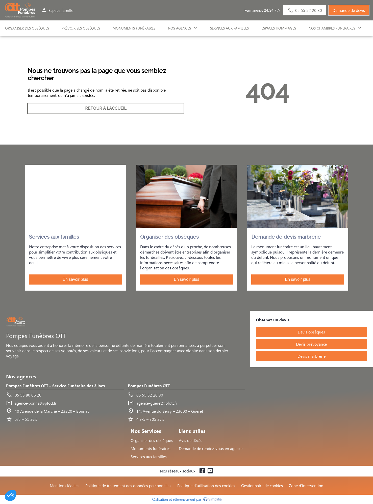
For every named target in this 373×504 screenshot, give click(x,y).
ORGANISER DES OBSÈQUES (27, 28)
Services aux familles (149, 456)
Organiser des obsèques (152, 440)
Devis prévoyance (311, 344)
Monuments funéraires (134, 28)
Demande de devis (349, 10)
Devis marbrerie (311, 356)
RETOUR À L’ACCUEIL (106, 108)
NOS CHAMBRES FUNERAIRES (332, 28)
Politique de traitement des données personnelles (128, 485)
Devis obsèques (311, 331)
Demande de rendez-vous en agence (210, 448)
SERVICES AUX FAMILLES (229, 28)
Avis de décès (190, 440)
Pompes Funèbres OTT (149, 385)
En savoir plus (75, 279)
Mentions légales (64, 485)
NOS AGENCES (179, 28)
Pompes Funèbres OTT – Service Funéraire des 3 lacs (55, 385)
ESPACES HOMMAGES (278, 28)
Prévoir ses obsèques (81, 28)
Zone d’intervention (306, 485)
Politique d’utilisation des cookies (206, 485)
